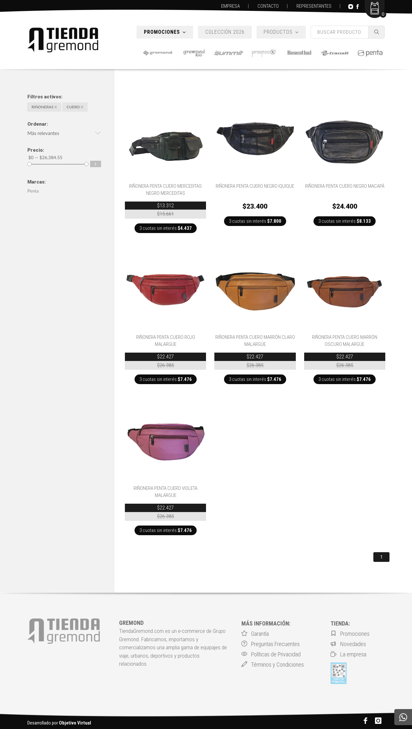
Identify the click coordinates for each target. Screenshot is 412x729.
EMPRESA (230, 6)
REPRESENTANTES (314, 6)
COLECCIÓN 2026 (225, 32)
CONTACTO (268, 6)
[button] (64, 134)
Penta (33, 191)
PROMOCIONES (165, 32)
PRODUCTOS (281, 32)
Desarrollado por (59, 723)
